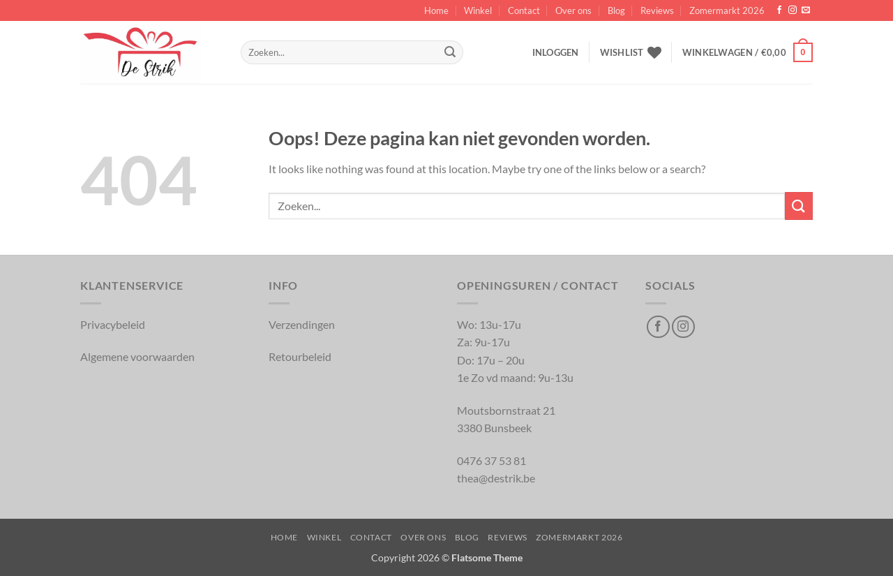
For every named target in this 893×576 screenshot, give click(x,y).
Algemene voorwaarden (137, 356)
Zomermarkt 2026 (727, 10)
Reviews (657, 10)
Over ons (573, 10)
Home (436, 10)
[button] (555, 52)
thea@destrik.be (496, 478)
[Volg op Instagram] (792, 10)
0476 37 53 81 (491, 460)
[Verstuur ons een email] (806, 10)
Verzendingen (302, 324)
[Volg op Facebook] (779, 10)
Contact (524, 10)
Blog (616, 10)
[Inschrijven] (450, 52)
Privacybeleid (112, 324)
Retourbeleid (300, 356)
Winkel (478, 10)
